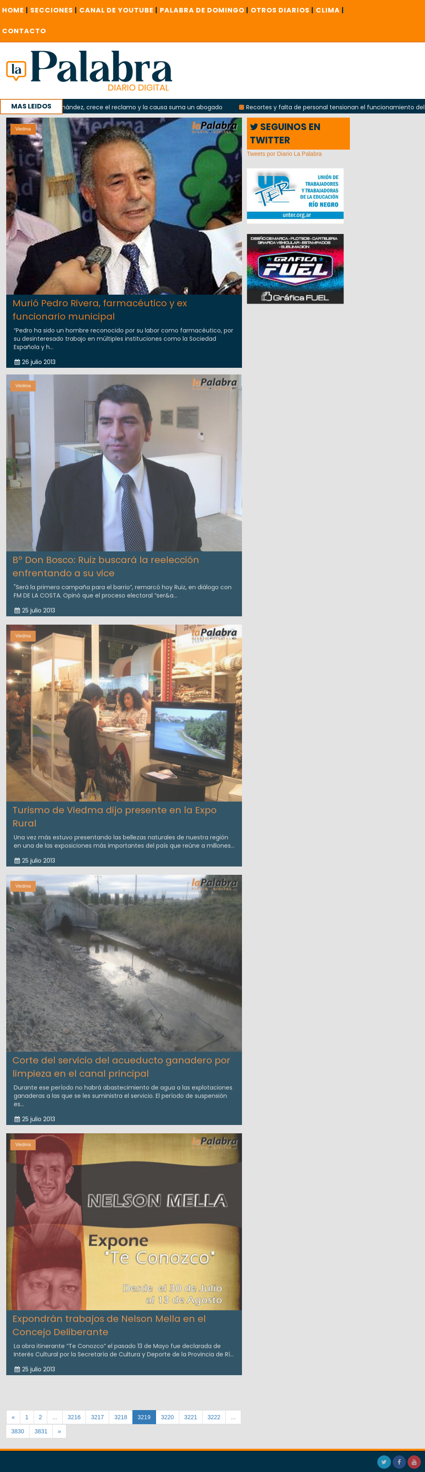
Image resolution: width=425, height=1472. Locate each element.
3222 (214, 1417)
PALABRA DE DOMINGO (204, 10)
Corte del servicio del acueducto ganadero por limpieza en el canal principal (121, 1062)
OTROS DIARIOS (282, 10)
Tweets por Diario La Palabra (284, 153)
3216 (74, 1417)
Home (15, 10)
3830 (17, 1431)
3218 (120, 1417)
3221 (190, 1417)
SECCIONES (53, 10)
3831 (40, 1431)
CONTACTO (24, 31)
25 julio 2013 (35, 606)
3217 (97, 1417)
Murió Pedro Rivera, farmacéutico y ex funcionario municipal (99, 309)
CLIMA (330, 10)
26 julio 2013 (35, 362)
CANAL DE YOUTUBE (118, 10)
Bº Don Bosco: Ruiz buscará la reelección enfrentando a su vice (105, 562)
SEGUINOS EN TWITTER (285, 133)
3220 (167, 1417)
